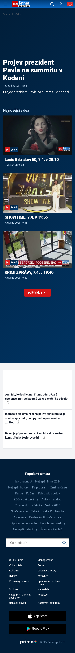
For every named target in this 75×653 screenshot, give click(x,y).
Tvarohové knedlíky (52, 523)
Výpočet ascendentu (23, 523)
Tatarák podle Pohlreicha (47, 511)
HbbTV (13, 575)
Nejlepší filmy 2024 (48, 481)
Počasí (30, 493)
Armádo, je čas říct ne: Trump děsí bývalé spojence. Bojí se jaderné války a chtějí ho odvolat (36, 398)
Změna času (58, 487)
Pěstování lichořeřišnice (45, 517)
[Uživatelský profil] (61, 4)
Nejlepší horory (18, 487)
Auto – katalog (51, 499)
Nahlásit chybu (17, 602)
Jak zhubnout (23, 481)
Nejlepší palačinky (25, 529)
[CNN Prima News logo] (21, 4)
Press (41, 565)
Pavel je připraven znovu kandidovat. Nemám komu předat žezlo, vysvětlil (34, 435)
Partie (19, 493)
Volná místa (15, 565)
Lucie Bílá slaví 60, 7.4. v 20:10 (32, 159)
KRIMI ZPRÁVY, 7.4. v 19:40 (29, 272)
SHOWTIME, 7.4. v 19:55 (26, 217)
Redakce (43, 594)
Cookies (13, 589)
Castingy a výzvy (47, 570)
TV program (39, 487)
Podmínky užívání (19, 581)
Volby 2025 (52, 505)
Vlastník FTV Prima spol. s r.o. (20, 596)
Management (45, 559)
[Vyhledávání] (52, 4)
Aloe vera (20, 517)
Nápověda (43, 589)
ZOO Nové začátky (26, 499)
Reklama (14, 570)
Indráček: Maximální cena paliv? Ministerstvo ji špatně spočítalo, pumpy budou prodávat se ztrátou (35, 418)
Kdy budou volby (49, 493)
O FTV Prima (16, 559)
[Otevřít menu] (5, 4)
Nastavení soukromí (49, 602)
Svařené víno (19, 511)
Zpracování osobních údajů (49, 583)
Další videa (37, 294)
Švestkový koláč (51, 529)
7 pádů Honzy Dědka (28, 505)
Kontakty (43, 575)
